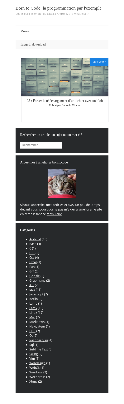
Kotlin (33, 299)
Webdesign (37, 363)
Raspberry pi (38, 340)
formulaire (54, 214)
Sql (31, 345)
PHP (32, 331)
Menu (25, 31)
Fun (32, 267)
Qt (31, 335)
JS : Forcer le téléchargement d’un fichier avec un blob (65, 101)
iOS (31, 285)
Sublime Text (38, 349)
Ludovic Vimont (71, 105)
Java (32, 290)
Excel (33, 262)
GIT (31, 271)
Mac (32, 317)
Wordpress (37, 377)
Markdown (37, 322)
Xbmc (33, 381)
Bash (32, 244)
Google (34, 276)
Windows (36, 372)
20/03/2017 (99, 62)
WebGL (34, 368)
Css (31, 257)
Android (35, 239)
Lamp (33, 303)
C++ (32, 253)
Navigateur (37, 326)
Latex (33, 308)
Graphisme (37, 280)
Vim (32, 358)
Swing (33, 354)
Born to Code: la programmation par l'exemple (59, 8)
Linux (33, 313)
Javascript (36, 294)
